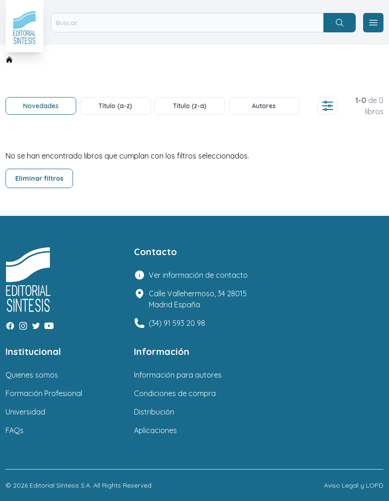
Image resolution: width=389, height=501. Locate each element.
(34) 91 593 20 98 (177, 323)
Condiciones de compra (175, 393)
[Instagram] (23, 325)
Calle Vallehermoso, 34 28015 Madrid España (198, 299)
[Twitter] (36, 325)
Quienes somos (32, 374)
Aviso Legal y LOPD (353, 485)
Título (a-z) (115, 106)
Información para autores (178, 374)
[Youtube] (49, 325)
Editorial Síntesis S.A (60, 485)
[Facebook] (10, 325)
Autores (264, 106)
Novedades (41, 106)
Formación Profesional (44, 393)
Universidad (25, 411)
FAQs (15, 430)
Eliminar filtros (39, 178)
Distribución (154, 411)
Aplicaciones (155, 430)
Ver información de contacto (198, 275)
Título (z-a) (190, 106)
